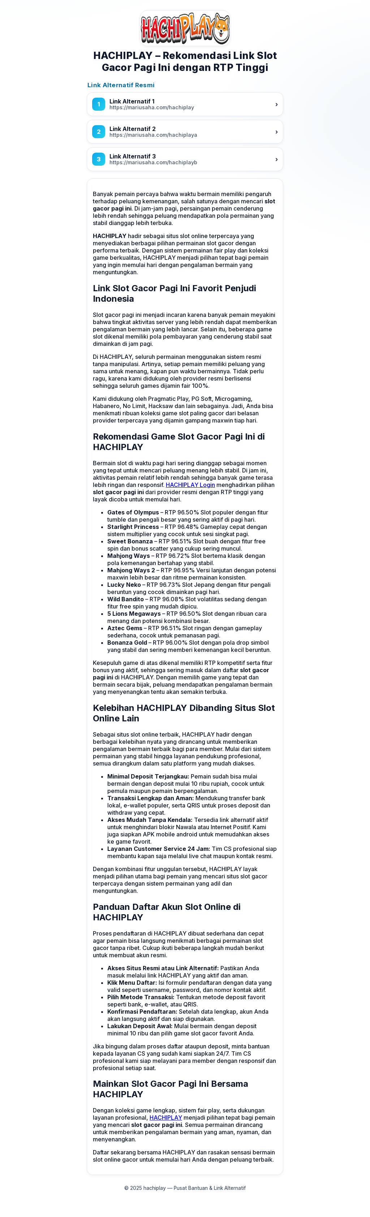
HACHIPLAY (166, 1117)
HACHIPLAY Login (190, 484)
